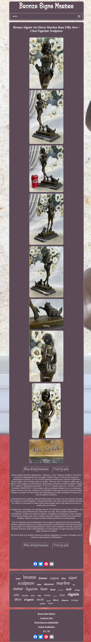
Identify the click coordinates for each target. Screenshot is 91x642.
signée (73, 594)
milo (16, 595)
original (54, 578)
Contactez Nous (46, 618)
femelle (25, 596)
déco (18, 599)
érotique (74, 600)
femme (43, 578)
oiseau (47, 595)
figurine (32, 589)
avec (33, 595)
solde (39, 596)
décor (56, 600)
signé (72, 577)
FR (48, 631)
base (44, 589)
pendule (42, 604)
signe (39, 584)
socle (40, 599)
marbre (63, 583)
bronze (29, 577)
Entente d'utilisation (46, 627)
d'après (29, 599)
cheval (55, 596)
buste (53, 589)
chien (50, 603)
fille (74, 585)
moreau (60, 590)
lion (64, 578)
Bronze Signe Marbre (46, 614)
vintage (77, 590)
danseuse (49, 584)
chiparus (64, 600)
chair (62, 595)
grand (48, 600)
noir (69, 589)
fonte (18, 578)
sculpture (26, 583)
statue (18, 588)
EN (44, 631)
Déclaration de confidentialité (46, 623)
